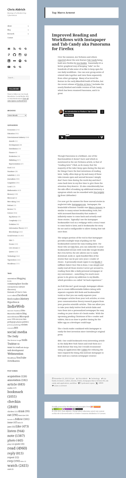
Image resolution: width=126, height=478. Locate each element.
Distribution (13, 149)
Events (11, 244)
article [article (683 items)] (16, 384)
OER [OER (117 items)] (13, 319)
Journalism (11, 179)
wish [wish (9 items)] (10, 469)
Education (11, 133)
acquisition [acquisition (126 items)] (17, 376)
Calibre (84, 349)
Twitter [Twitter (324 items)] (12, 344)
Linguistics (11, 183)
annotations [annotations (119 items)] (11, 278)
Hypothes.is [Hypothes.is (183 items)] (13, 302)
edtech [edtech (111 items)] (14, 295)
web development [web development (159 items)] (15, 350)
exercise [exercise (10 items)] (23, 415)
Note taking (11, 202)
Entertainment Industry (16, 137)
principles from (90, 407)
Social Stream (12, 236)
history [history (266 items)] (25, 298)
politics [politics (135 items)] (25, 322)
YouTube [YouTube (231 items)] (21, 357)
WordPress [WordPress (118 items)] (11, 358)
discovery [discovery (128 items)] (11, 289)
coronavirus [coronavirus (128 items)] (12, 287)
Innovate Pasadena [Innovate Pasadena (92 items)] (13, 311)
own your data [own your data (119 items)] (20, 319)
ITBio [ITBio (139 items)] (23, 310)
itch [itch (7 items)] (20, 423)
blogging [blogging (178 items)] (21, 278)
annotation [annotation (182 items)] (17, 380)
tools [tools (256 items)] (24, 340)
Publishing (12, 160)
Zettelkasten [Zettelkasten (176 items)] (13, 361)
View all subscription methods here (17, 100)
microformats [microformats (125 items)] (13, 316)
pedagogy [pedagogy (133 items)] (11, 322)
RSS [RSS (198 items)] (16, 327)
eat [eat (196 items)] (12, 415)
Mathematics (12, 190)
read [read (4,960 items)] (17, 448)
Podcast (10, 205)
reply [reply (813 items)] (15, 453)
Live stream (13, 248)
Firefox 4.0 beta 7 (84, 84)
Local (9, 186)
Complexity (13, 220)
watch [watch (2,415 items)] (17, 465)
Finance (12, 152)
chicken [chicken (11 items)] (12, 411)
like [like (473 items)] (22, 426)
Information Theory (16, 228)
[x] (96, 383)
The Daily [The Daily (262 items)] (12, 336)
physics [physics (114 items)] (19, 322)
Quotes (11, 252)
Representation (14, 164)
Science (10, 213)
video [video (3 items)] (23, 461)
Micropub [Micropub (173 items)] (24, 316)
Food (9, 168)
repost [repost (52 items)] (13, 457)
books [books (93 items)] (9, 281)
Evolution (12, 224)
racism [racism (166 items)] (24, 324)
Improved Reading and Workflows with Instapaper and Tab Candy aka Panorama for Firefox (81, 41)
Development (14, 145)
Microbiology (14, 232)
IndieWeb (10, 175)
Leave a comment (60, 386)
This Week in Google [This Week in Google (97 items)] (14, 340)
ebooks (74, 381)
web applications (63, 383)
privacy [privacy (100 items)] (10, 325)
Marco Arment (95, 207)
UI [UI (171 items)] (18, 344)
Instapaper (87, 381)
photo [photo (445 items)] (15, 440)
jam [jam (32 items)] (11, 426)
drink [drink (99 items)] (24, 411)
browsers (60, 381)
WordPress (11, 264)
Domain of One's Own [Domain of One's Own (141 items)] (17, 292)
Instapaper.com (79, 204)
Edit (10, 240)
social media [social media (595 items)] (17, 332)
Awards (11, 141)
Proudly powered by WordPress (63, 407)
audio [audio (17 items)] (11, 388)
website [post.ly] (101, 383)
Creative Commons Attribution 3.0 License (89, 413)
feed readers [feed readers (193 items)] (13, 298)
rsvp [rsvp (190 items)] (13, 461)
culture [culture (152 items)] (21, 286)
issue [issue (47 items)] (12, 422)
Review (10, 209)
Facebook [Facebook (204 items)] (22, 295)
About (9, 26)
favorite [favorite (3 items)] (11, 419)
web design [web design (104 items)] (24, 347)
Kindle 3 (98, 262)
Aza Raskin (82, 63)
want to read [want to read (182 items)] (13, 347)
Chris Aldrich (16, 9)
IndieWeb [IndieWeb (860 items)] (15, 306)
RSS (73, 246)
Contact (10, 38)
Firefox (79, 381)
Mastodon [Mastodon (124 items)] (11, 313)
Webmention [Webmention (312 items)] (15, 353)
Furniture (10, 171)
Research (10, 34)
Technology (11, 256)
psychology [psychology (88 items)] (17, 325)
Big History (13, 217)
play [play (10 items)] (10, 444)
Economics (11, 130)
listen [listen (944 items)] (15, 431)
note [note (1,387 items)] (16, 435)
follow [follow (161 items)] (22, 419)
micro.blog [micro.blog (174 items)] (21, 313)
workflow (73, 383)
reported (62, 60)
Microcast (11, 198)
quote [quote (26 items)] (19, 444)
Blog (9, 30)
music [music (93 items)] (9, 319)
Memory (10, 194)
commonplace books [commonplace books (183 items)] (17, 283)
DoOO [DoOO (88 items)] (9, 295)
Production (13, 156)
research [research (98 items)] (10, 328)
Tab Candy (92, 60)
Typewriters (11, 260)
